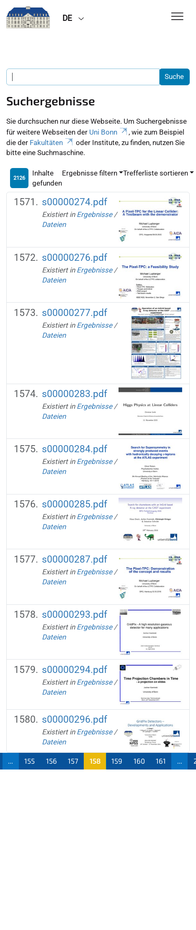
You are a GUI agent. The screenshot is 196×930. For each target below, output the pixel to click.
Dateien (54, 224)
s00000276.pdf (74, 257)
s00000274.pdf (74, 202)
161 (161, 761)
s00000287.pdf (74, 559)
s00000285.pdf (74, 504)
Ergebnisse (94, 214)
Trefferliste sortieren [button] (155, 173)
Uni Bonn (109, 132)
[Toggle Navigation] (177, 16)
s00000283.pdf (74, 394)
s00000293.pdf (74, 614)
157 (73, 761)
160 (139, 761)
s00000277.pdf (74, 312)
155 (29, 761)
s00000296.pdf (74, 719)
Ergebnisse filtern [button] (89, 173)
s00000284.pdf (74, 449)
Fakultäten (52, 142)
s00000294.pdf (74, 669)
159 (116, 761)
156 (51, 761)
